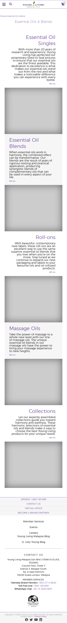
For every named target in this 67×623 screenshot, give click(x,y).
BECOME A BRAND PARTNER (33, 513)
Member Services (33, 521)
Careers (33, 533)
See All (52, 84)
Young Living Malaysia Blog (33, 536)
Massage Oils (24, 328)
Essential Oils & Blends (16, 16)
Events (34, 527)
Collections (42, 411)
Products (3, 16)
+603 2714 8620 (47, 583)
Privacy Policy (40, 616)
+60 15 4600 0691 (42, 589)
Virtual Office (33, 508)
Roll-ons (45, 237)
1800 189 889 (41, 586)
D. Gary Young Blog (33, 542)
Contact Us (34, 504)
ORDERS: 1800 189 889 (33, 499)
